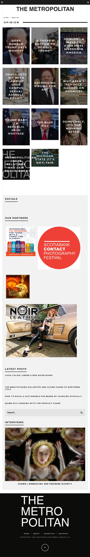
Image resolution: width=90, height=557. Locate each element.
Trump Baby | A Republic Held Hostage (16, 126)
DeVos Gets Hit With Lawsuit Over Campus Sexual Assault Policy (16, 86)
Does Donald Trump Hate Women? (16, 45)
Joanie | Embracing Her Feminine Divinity (45, 484)
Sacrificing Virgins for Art (45, 86)
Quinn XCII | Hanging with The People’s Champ (33, 403)
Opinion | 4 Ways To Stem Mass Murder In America (74, 45)
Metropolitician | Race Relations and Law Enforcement (20, 164)
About (36, 533)
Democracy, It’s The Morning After (74, 126)
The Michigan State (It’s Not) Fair (45, 157)
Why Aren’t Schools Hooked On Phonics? (74, 86)
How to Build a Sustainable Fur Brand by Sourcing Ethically (43, 396)
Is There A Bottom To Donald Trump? (45, 45)
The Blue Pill (45, 124)
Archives (63, 533)
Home (6, 17)
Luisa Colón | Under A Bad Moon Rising (29, 375)
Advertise (49, 533)
